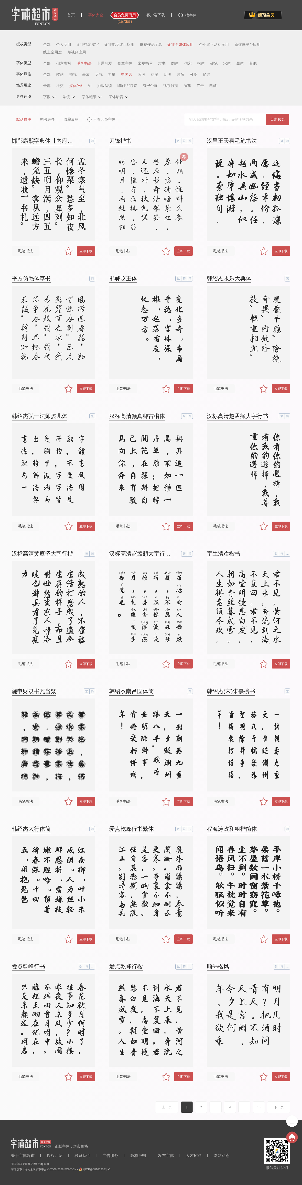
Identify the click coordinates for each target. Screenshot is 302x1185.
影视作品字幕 (151, 44)
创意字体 (125, 63)
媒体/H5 (75, 86)
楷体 (201, 63)
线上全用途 (52, 52)
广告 (200, 86)
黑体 (240, 63)
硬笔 (214, 63)
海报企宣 (150, 86)
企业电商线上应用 (119, 44)
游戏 (187, 86)
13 (258, 1107)
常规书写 (145, 63)
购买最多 (47, 119)
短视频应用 (76, 52)
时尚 (180, 74)
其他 (253, 63)
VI (90, 86)
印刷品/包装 (127, 86)
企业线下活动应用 (214, 44)
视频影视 (170, 86)
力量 (111, 74)
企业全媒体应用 (180, 44)
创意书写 (63, 63)
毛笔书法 (84, 63)
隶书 (162, 63)
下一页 (279, 1107)
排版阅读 (104, 86)
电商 (213, 86)
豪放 (86, 74)
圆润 (141, 74)
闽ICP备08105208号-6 (96, 1169)
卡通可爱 (104, 63)
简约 (206, 74)
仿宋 (188, 63)
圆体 (175, 63)
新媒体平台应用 (247, 44)
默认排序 (23, 119)
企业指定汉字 (88, 44)
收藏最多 (71, 119)
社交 (60, 86)
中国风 (126, 74)
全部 (47, 44)
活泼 (167, 74)
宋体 (227, 63)
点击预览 (277, 119)
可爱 (193, 74)
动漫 (154, 74)
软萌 (60, 74)
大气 (99, 74)
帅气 (73, 74)
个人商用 (63, 44)
